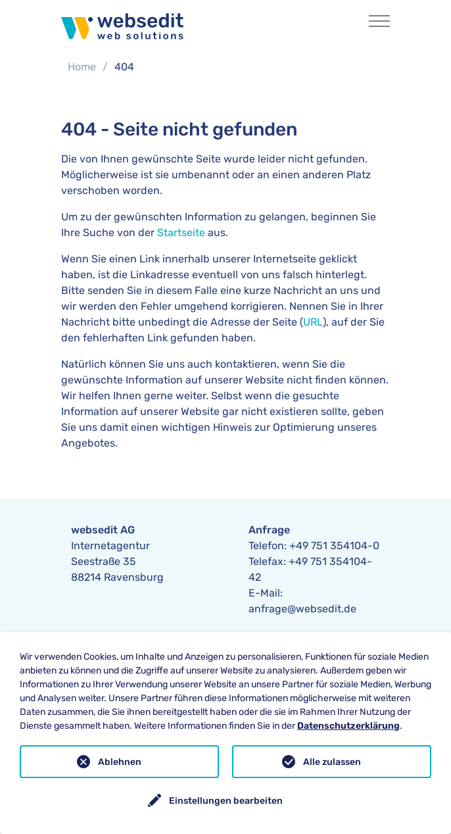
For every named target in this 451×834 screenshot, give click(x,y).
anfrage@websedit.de (302, 608)
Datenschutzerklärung (348, 725)
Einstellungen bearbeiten (226, 800)
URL (313, 322)
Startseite (181, 232)
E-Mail (264, 593)
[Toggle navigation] (379, 21)
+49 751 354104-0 (334, 545)
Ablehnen (119, 762)
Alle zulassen (332, 762)
